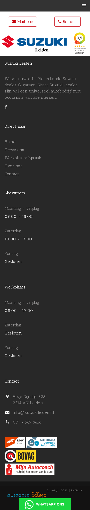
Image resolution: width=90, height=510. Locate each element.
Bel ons (67, 21)
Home (10, 141)
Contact (12, 173)
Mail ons (22, 21)
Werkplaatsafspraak (23, 157)
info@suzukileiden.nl (33, 412)
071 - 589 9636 (27, 422)
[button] (84, 6)
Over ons (13, 165)
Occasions (14, 149)
